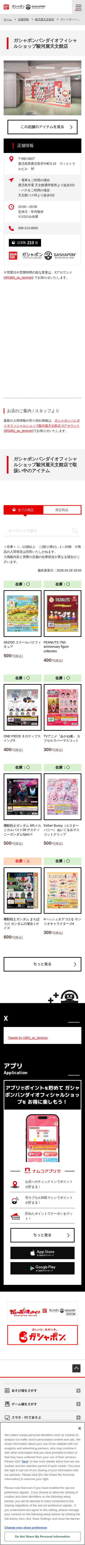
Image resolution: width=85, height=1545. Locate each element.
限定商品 (62, 510)
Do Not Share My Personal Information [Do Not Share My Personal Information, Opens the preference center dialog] (42, 1536)
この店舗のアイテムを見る (42, 126)
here (25, 1461)
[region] (42, 1483)
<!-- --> (42, 335)
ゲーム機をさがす (24, 1404)
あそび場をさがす (24, 1390)
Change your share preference (26, 1527)
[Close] (80, 1428)
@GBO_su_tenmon (18, 277)
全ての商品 (26, 510)
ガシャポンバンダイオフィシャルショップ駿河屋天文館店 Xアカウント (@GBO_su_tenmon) (42, 426)
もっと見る (42, 964)
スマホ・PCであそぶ (26, 1417)
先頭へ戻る (76, 1368)
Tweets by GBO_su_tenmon (28, 1038)
